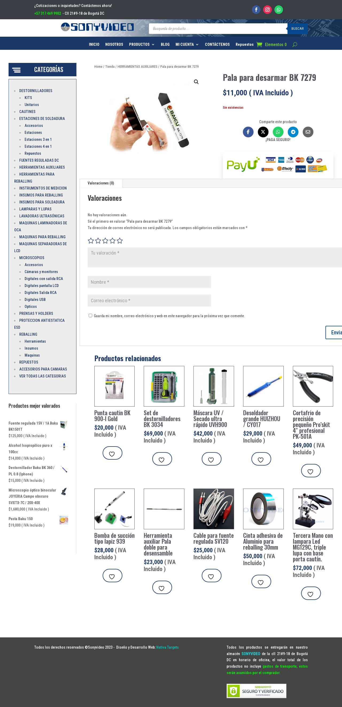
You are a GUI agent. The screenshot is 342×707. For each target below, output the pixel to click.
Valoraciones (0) (101, 183)
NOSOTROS (114, 45)
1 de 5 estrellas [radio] (91, 240)
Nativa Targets (167, 647)
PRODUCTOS (139, 45)
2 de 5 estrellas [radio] (98, 240)
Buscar (298, 29)
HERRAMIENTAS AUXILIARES (137, 67)
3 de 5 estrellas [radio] (105, 240)
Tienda (110, 67)
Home (98, 67)
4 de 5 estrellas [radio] (112, 240)
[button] (196, 82)
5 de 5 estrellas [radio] (119, 240)
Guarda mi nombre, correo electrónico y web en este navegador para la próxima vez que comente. (169, 316)
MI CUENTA (185, 45)
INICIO (94, 45)
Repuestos (245, 45)
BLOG (165, 45)
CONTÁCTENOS (217, 45)
